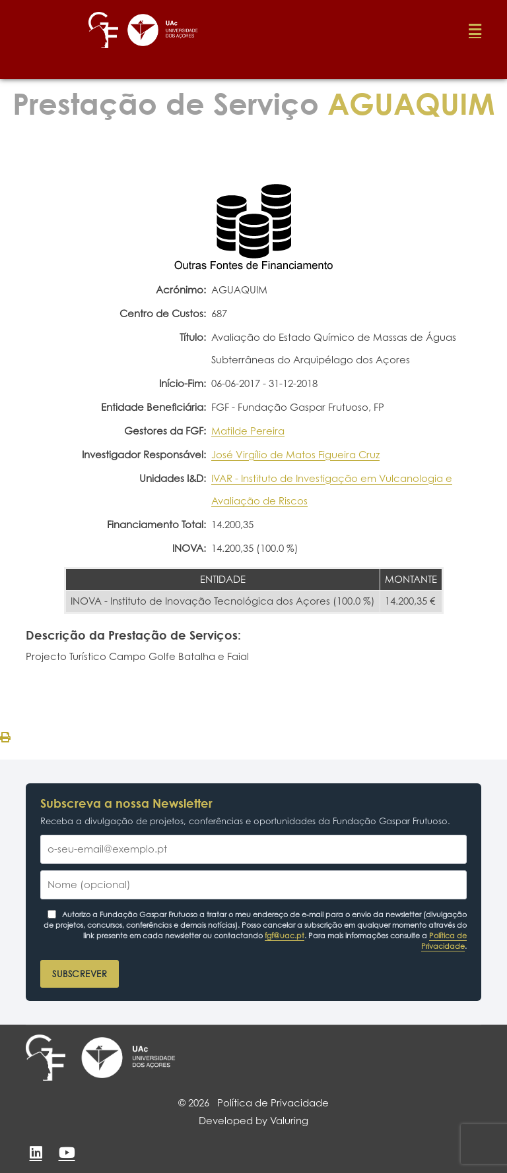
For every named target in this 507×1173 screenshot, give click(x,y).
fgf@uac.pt (284, 935)
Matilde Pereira (248, 431)
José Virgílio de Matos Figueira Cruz (295, 454)
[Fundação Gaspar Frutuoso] (45, 1058)
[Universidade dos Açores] (128, 1058)
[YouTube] (67, 1152)
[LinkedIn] (36, 1152)
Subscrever (79, 974)
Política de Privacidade (444, 941)
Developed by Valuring (253, 1120)
